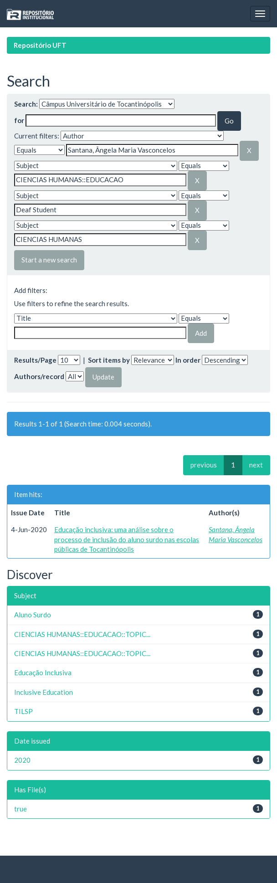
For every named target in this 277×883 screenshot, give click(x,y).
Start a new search (49, 260)
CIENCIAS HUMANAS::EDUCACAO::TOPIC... (82, 634)
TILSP (23, 711)
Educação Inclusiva (43, 672)
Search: (26, 104)
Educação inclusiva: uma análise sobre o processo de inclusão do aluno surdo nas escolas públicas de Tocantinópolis (126, 539)
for (19, 120)
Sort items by (109, 360)
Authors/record (39, 376)
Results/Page (35, 360)
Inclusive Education (43, 692)
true (20, 809)
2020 (22, 760)
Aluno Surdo (32, 615)
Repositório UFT (40, 45)
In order (187, 360)
